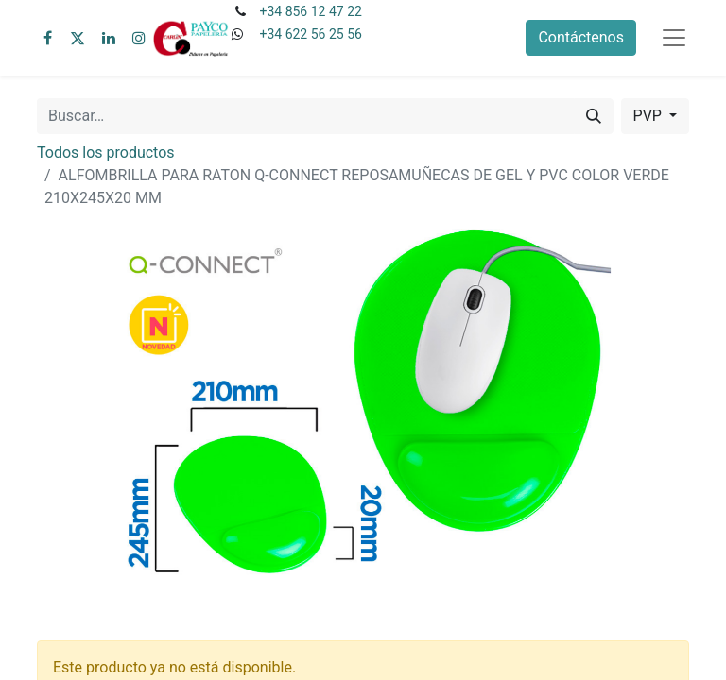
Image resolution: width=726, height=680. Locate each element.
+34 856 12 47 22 (310, 11)
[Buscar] (594, 116)
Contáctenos (581, 37)
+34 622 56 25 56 (310, 34)
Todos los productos (106, 153)
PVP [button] (649, 116)
